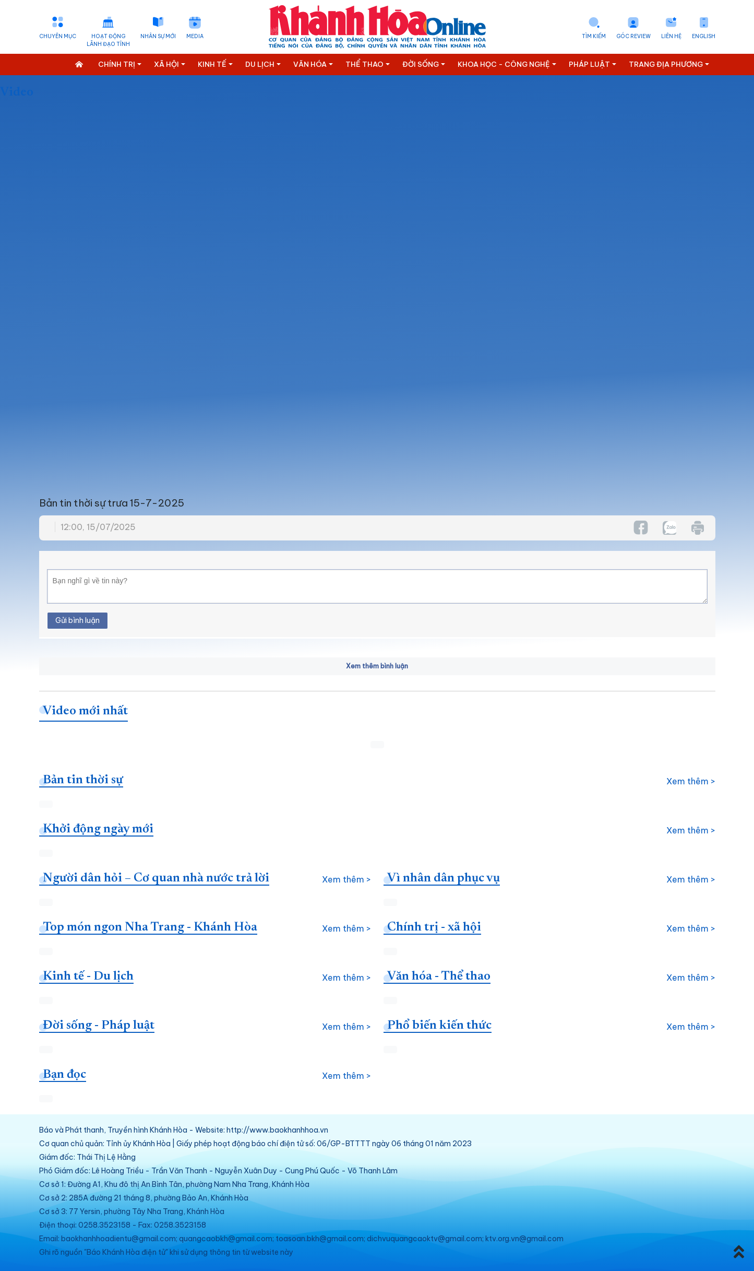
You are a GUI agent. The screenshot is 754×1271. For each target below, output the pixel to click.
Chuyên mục (57, 36)
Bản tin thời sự (83, 780)
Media (195, 36)
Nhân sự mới (158, 36)
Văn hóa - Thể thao (438, 976)
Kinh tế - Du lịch (88, 976)
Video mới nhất (85, 711)
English (703, 36)
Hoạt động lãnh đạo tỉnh (108, 40)
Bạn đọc (64, 1074)
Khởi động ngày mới (98, 829)
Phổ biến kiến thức (439, 1025)
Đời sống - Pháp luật (98, 1025)
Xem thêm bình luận (377, 666)
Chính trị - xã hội (434, 927)
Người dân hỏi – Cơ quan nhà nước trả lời (156, 878)
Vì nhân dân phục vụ (443, 878)
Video (16, 92)
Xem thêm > (690, 781)
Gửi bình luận (77, 620)
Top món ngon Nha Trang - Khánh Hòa (150, 927)
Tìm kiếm (594, 36)
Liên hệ (671, 36)
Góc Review (633, 36)
